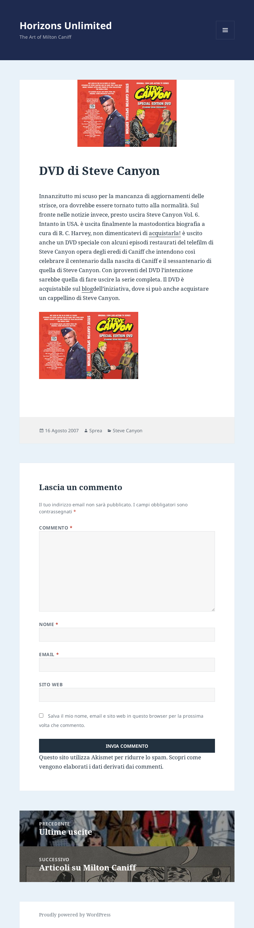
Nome (48, 624)
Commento (56, 528)
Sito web (51, 684)
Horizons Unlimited (66, 25)
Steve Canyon (128, 430)
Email (49, 654)
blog (87, 288)
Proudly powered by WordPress (74, 914)
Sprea (95, 430)
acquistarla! (165, 233)
